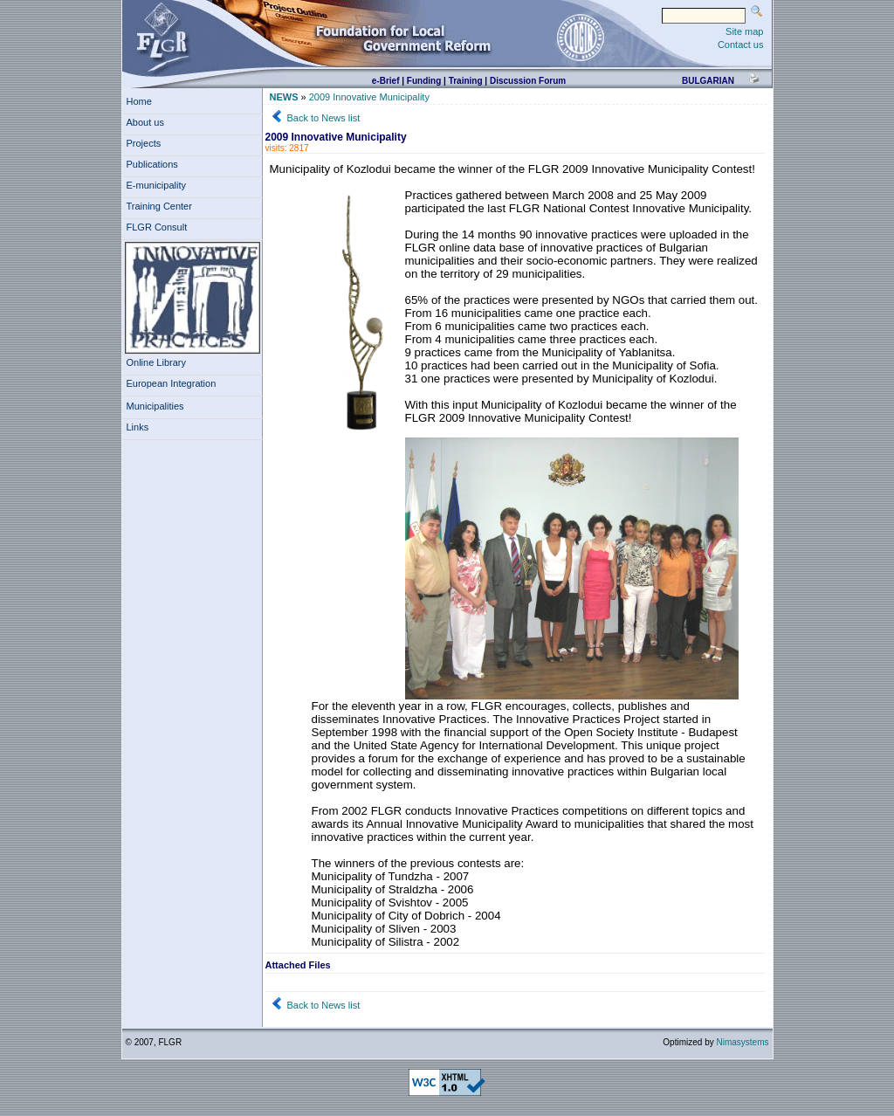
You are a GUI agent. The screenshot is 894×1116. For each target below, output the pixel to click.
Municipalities (155, 406)
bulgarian (708, 81)
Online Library (156, 362)
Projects (147, 143)
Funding (424, 81)
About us (148, 122)
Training (466, 81)
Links (141, 427)
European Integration (172, 383)
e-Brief (386, 81)
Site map (744, 31)
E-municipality (159, 185)
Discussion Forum (528, 81)
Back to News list (324, 118)
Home (139, 101)
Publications (155, 164)
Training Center (162, 206)
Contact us (741, 44)
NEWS (284, 97)
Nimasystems (742, 1042)
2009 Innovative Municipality (369, 97)
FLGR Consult (160, 227)
